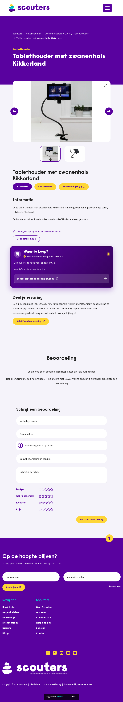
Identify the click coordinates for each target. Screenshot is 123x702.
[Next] (109, 111)
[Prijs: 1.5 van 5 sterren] (42, 509)
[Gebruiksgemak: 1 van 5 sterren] (40, 496)
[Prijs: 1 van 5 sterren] (40, 509)
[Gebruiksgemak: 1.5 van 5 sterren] (42, 496)
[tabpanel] (62, 210)
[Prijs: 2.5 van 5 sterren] (45, 509)
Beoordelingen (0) (74, 186)
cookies (60, 696)
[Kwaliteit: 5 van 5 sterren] (52, 502)
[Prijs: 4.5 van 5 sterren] (51, 509)
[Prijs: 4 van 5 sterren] (49, 509)
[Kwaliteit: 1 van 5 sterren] (40, 502)
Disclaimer (35, 684)
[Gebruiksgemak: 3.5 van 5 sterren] (48, 496)
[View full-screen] (105, 85)
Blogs (5, 633)
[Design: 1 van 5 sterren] (40, 489)
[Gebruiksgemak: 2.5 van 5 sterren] (45, 496)
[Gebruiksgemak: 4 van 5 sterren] (49, 496)
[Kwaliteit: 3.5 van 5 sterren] (48, 502)
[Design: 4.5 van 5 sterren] (51, 489)
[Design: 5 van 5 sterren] (52, 489)
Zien (67, 33)
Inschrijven (13, 587)
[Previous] (14, 111)
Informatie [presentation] (22, 186)
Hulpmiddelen (33, 33)
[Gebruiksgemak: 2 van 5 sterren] (43, 496)
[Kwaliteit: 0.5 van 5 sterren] (39, 502)
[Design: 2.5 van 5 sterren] (45, 489)
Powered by (78, 684)
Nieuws (6, 627)
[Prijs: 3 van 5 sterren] (46, 509)
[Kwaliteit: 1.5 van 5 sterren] (42, 502)
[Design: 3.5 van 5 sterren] (48, 489)
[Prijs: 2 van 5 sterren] (43, 509)
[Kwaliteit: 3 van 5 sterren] (46, 502)
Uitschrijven (115, 586)
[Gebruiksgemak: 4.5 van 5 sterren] (51, 496)
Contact (41, 633)
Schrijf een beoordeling (30, 321)
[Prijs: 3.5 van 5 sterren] (48, 509)
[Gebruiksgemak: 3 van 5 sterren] (46, 496)
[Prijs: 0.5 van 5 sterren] (39, 509)
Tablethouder (81, 33)
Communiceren (53, 33)
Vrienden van (43, 617)
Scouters (17, 33)
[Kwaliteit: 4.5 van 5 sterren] (51, 502)
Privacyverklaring (52, 684)
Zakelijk (40, 627)
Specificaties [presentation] (45, 186)
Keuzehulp (8, 617)
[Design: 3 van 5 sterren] (46, 489)
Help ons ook (43, 622)
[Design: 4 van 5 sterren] (49, 489)
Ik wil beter (8, 607)
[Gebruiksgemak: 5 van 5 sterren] (52, 496)
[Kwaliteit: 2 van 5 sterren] (43, 502)
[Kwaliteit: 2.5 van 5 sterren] (45, 502)
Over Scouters (44, 607)
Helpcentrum (10, 622)
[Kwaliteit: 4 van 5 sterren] (49, 502)
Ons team (41, 612)
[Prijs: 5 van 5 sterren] (52, 509)
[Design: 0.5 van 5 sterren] (39, 489)
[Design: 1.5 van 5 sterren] (42, 489)
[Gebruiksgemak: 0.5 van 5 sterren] (39, 496)
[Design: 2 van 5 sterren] (43, 489)
